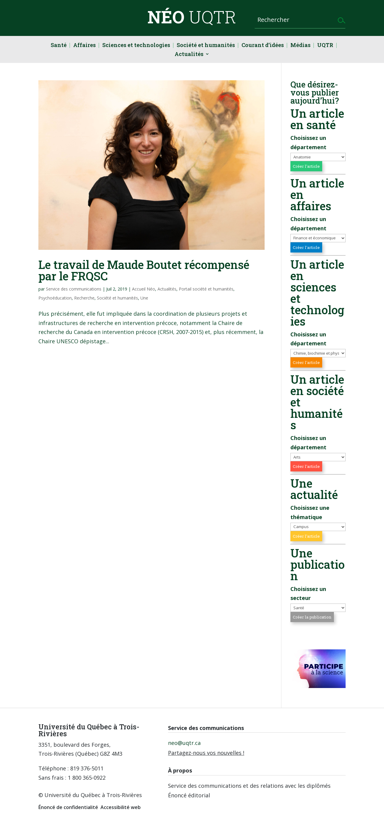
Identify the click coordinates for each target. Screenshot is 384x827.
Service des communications (73, 289)
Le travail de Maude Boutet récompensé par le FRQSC (143, 270)
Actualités (189, 55)
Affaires (84, 46)
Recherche (84, 298)
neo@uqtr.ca (184, 742)
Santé (59, 46)
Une (144, 298)
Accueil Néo (143, 289)
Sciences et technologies (136, 46)
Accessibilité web (120, 807)
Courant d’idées (263, 46)
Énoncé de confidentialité (68, 807)
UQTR (325, 46)
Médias (300, 46)
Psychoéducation (55, 298)
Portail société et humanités (206, 289)
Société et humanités (206, 46)
